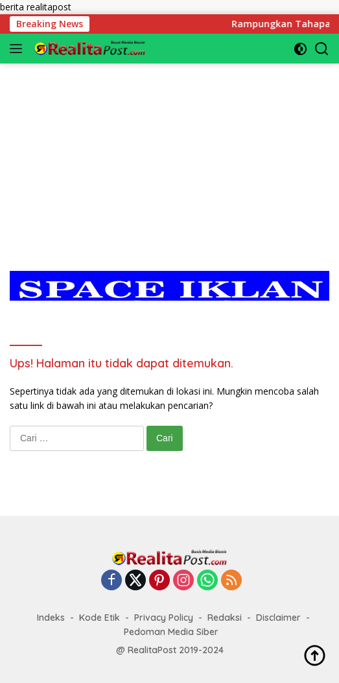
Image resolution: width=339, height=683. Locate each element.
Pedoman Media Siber (171, 632)
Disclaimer (278, 617)
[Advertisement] (169, 154)
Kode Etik (99, 617)
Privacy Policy (163, 617)
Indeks (51, 617)
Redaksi (224, 617)
